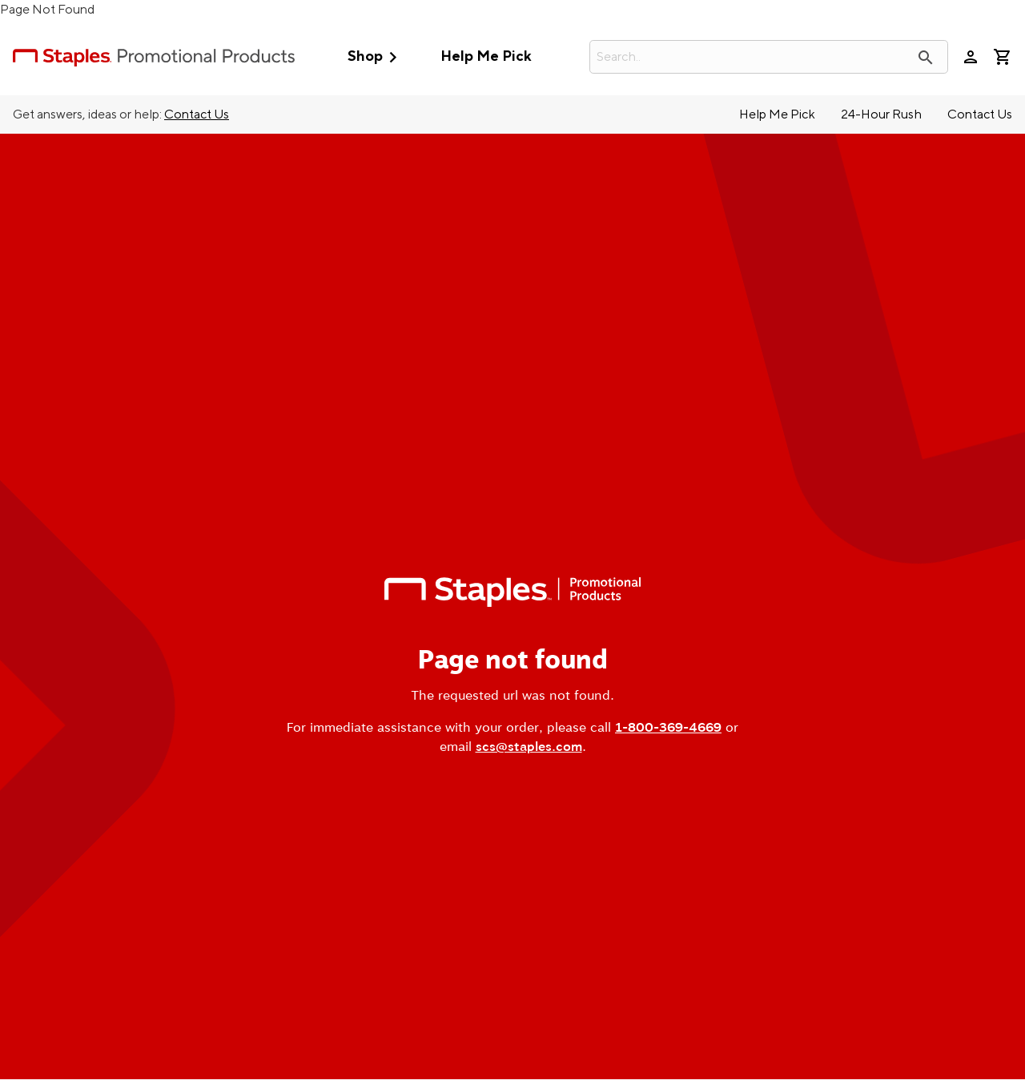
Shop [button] (376, 57)
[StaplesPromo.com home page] (154, 56)
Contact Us (196, 114)
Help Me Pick (485, 56)
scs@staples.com (529, 746)
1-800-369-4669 (668, 727)
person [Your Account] (970, 56)
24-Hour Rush (881, 114)
